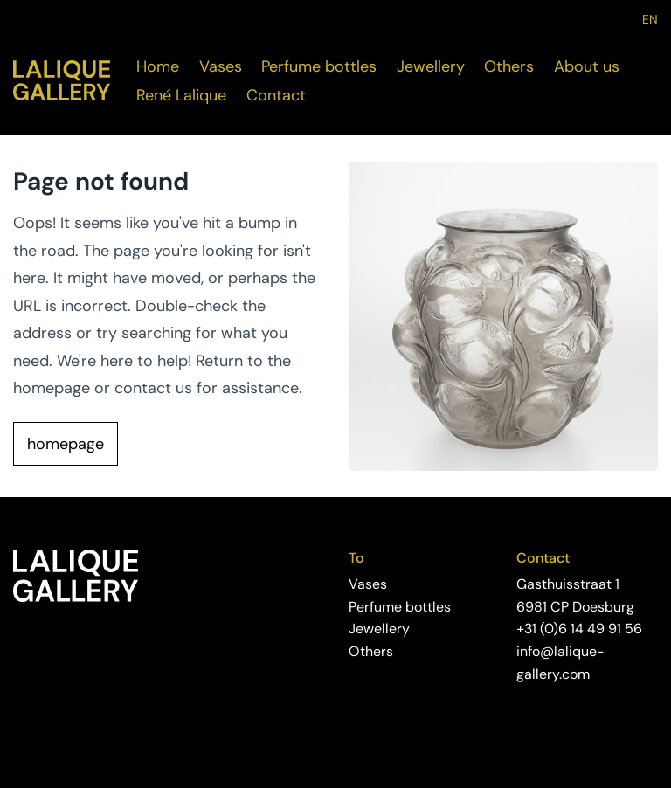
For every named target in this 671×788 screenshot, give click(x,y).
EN (650, 19)
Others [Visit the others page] (371, 651)
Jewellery (431, 66)
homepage (65, 443)
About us (586, 66)
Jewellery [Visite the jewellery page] (379, 628)
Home (157, 66)
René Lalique (181, 95)
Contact (276, 95)
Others (509, 66)
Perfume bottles (319, 66)
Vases (220, 66)
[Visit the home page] (61, 80)
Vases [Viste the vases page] (368, 584)
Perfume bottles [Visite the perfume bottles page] (400, 607)
